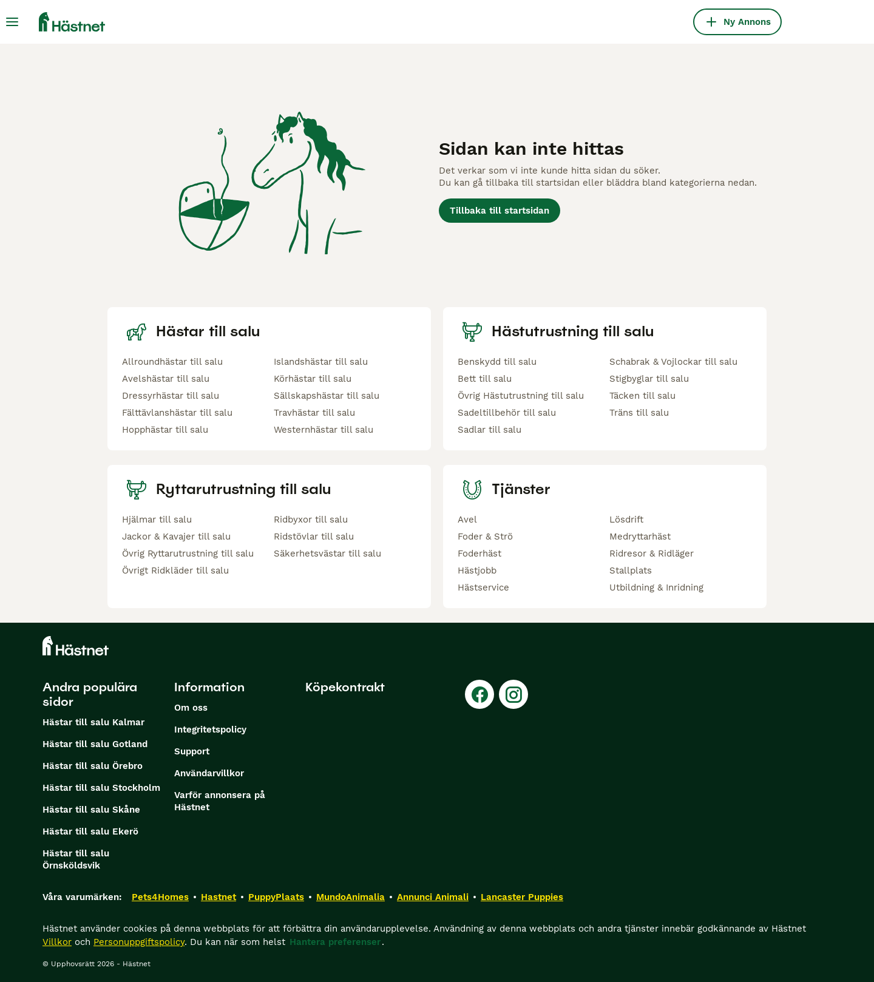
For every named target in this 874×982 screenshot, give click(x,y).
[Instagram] (513, 694)
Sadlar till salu (489, 429)
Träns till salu (639, 412)
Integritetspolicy (210, 729)
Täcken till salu (642, 395)
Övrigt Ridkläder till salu (175, 570)
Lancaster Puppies (522, 897)
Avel (467, 519)
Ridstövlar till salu (314, 536)
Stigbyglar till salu (649, 378)
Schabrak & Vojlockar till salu (673, 361)
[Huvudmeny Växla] (12, 22)
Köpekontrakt (345, 687)
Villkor (57, 941)
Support (191, 751)
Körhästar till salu (312, 378)
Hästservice (483, 587)
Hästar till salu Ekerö (90, 831)
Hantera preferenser (335, 941)
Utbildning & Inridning (656, 587)
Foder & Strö (485, 536)
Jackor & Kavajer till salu (176, 536)
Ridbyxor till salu (311, 519)
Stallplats (630, 570)
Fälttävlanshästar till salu (177, 412)
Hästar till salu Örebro (92, 765)
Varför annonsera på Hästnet (219, 801)
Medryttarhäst (640, 536)
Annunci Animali (433, 897)
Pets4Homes (160, 897)
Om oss (191, 707)
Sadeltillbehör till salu (507, 412)
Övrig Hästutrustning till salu (521, 395)
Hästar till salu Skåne (91, 809)
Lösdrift (626, 519)
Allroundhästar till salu (172, 361)
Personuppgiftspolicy (139, 941)
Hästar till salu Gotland (94, 744)
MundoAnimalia (350, 897)
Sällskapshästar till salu (326, 395)
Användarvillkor (209, 773)
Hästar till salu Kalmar (93, 722)
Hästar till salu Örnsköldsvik (75, 859)
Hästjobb (477, 570)
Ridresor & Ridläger (651, 553)
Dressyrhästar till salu (170, 395)
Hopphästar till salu (165, 429)
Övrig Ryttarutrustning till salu (188, 553)
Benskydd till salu (497, 361)
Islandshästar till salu (321, 361)
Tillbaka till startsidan (499, 210)
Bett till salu (485, 378)
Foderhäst (479, 553)
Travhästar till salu (314, 412)
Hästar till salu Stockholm (101, 787)
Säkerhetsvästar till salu (327, 553)
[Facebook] (479, 694)
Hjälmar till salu (157, 519)
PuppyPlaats (276, 897)
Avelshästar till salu (165, 378)
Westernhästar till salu (323, 429)
